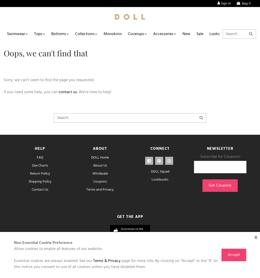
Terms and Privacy (100, 190)
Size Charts (40, 166)
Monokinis (113, 34)
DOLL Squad (160, 172)
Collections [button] (85, 34)
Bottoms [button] (58, 34)
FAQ (40, 158)
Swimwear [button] (16, 34)
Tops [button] (38, 34)
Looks (214, 34)
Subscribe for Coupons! (220, 157)
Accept (234, 255)
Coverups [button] (136, 34)
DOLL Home (100, 158)
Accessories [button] (163, 34)
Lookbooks (160, 180)
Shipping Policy (40, 182)
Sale (199, 34)
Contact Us (40, 190)
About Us (100, 166)
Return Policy (40, 174)
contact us (68, 92)
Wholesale (100, 174)
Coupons (100, 182)
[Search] (239, 34)
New (186, 34)
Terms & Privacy (107, 261)
